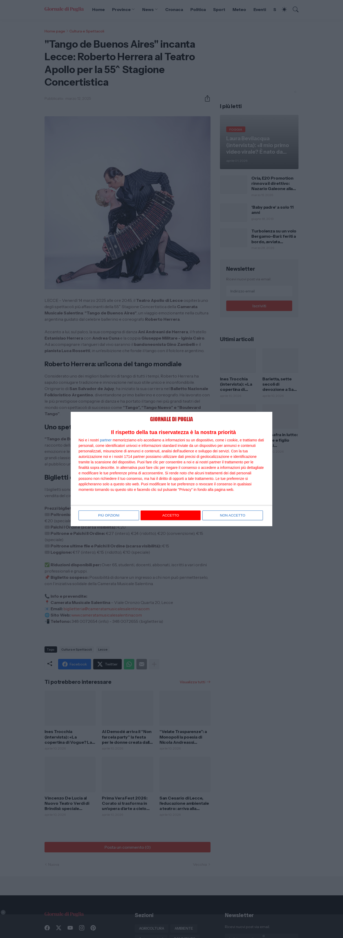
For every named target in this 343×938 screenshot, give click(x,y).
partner (106, 440)
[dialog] (171, 469)
